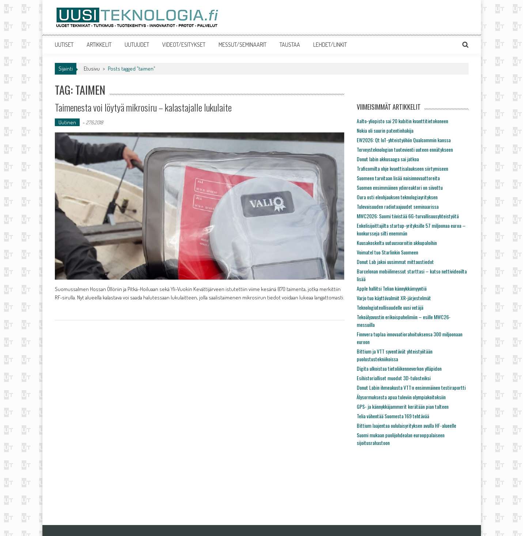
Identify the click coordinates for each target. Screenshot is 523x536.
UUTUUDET (137, 44)
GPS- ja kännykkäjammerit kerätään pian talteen (402, 406)
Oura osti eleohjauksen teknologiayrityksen (397, 197)
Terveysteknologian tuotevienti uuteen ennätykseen (405, 149)
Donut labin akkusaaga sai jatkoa (388, 159)
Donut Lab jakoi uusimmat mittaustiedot (395, 261)
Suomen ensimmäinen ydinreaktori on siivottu (400, 187)
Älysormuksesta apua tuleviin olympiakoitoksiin (401, 397)
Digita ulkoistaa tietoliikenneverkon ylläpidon (399, 368)
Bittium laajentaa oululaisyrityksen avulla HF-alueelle (406, 425)
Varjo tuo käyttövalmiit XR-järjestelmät (394, 298)
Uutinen (67, 122)
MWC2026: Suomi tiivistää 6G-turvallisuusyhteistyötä (408, 216)
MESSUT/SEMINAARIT (242, 44)
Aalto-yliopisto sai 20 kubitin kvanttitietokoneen (402, 121)
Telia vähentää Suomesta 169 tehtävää (393, 416)
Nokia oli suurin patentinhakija (385, 130)
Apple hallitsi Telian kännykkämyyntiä (392, 288)
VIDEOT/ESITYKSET (183, 44)
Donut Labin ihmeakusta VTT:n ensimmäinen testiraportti (411, 387)
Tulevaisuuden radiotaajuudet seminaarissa (398, 206)
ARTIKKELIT (99, 44)
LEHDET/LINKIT (330, 44)
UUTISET (64, 44)
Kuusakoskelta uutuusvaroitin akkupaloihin (397, 242)
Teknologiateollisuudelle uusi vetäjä (390, 307)
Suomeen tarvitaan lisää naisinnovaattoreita (398, 178)
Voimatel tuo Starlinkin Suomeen (387, 252)
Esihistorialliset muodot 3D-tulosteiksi (394, 378)
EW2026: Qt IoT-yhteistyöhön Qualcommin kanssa (404, 140)
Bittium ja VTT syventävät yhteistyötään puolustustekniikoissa (394, 355)
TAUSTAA (290, 44)
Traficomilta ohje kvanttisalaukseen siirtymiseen (402, 168)
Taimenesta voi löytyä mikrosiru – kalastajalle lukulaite (143, 107)
